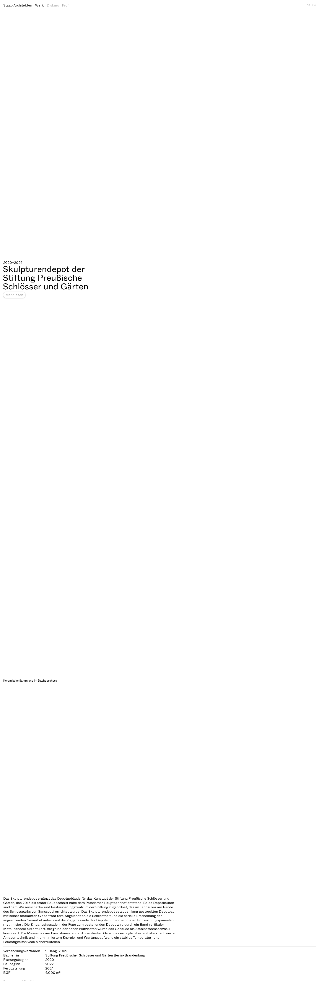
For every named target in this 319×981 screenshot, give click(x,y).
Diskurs (53, 5)
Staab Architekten (17, 5)
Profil (66, 5)
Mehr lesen (14, 294)
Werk (39, 5)
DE (308, 5)
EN (314, 5)
